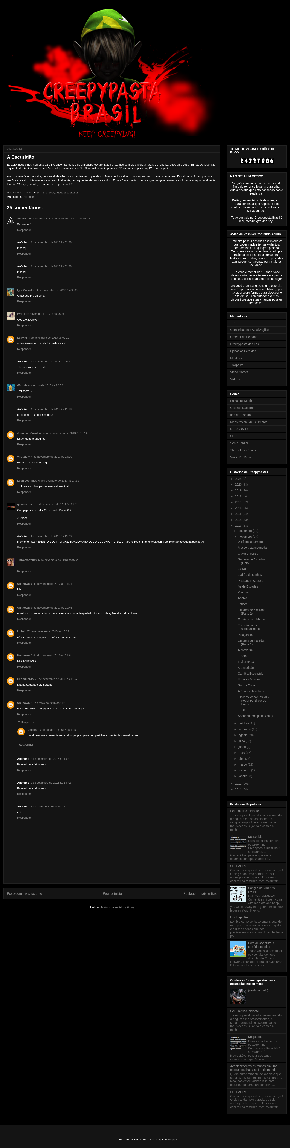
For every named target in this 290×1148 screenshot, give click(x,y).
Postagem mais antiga (200, 893)
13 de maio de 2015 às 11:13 (49, 702)
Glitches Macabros (242, 408)
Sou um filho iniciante (244, 811)
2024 (239, 478)
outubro (243, 723)
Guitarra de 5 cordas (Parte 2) (251, 611)
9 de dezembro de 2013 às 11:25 (51, 655)
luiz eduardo (25, 679)
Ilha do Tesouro (240, 415)
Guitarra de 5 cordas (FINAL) (251, 561)
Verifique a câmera (250, 541)
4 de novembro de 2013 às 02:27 (69, 218)
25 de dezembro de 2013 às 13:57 (56, 679)
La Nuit (242, 569)
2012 (239, 783)
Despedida (255, 836)
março (243, 764)
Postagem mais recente (24, 893)
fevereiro (244, 770)
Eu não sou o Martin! (252, 619)
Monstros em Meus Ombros (248, 422)
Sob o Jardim (239, 443)
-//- (19, 385)
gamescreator (26, 504)
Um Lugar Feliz (240, 917)
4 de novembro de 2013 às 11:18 (51, 409)
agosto (243, 735)
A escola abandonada (252, 547)
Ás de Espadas (248, 586)
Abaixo (242, 598)
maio (242, 752)
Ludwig (22, 337)
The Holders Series (243, 450)
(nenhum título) (258, 990)
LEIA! (241, 710)
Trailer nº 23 (246, 661)
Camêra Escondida (250, 673)
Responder (24, 230)
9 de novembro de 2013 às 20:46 (51, 607)
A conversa (245, 650)
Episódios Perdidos (243, 351)
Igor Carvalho (26, 290)
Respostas (28, 722)
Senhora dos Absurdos (32, 218)
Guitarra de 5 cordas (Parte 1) (251, 642)
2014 (239, 520)
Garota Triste (246, 685)
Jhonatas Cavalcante (31, 433)
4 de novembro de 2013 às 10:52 (42, 385)
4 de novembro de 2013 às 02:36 (57, 290)
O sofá (242, 656)
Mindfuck (236, 358)
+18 (232, 323)
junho (242, 747)
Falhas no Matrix (241, 400)
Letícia (32, 729)
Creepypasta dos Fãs (244, 344)
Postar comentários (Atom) (117, 907)
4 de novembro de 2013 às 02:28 (51, 242)
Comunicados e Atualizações (249, 330)
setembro (245, 729)
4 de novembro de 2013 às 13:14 (66, 433)
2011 (239, 789)
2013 (239, 525)
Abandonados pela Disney (255, 716)
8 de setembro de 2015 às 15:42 (51, 782)
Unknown (23, 583)
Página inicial (113, 893)
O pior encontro (248, 553)
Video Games (239, 372)
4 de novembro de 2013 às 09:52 (51, 361)
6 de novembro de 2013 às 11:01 (51, 583)
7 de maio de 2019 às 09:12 (48, 806)
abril (241, 758)
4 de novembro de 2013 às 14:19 (51, 456)
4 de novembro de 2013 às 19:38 (51, 536)
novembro (245, 536)
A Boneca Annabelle (251, 691)
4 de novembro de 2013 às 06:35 (44, 313)
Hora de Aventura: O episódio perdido (261, 944)
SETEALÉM (238, 866)
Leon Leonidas (27, 480)
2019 (239, 490)
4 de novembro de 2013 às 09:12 (48, 337)
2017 (239, 502)
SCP (233, 436)
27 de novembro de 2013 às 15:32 (48, 631)
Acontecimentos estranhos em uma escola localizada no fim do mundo (253, 1067)
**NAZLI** (23, 456)
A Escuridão (246, 667)
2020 (239, 484)
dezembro (245, 531)
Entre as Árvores (249, 679)
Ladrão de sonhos (250, 574)
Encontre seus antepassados (249, 627)
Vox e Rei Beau (240, 457)
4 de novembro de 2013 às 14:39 (58, 480)
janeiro (243, 776)
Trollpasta (28, 196)
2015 (239, 514)
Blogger (172, 1139)
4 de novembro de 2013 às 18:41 (57, 504)
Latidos (242, 604)
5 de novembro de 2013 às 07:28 (58, 560)
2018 (239, 496)
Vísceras (243, 592)
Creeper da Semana (243, 337)
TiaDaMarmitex (27, 560)
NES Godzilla (239, 429)
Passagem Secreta (250, 580)
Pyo (19, 313)
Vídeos (235, 379)
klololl (21, 631)
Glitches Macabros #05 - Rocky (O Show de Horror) (254, 700)
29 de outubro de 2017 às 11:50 (57, 729)
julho (242, 741)
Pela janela (245, 635)
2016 (239, 508)
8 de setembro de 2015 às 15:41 (51, 758)
